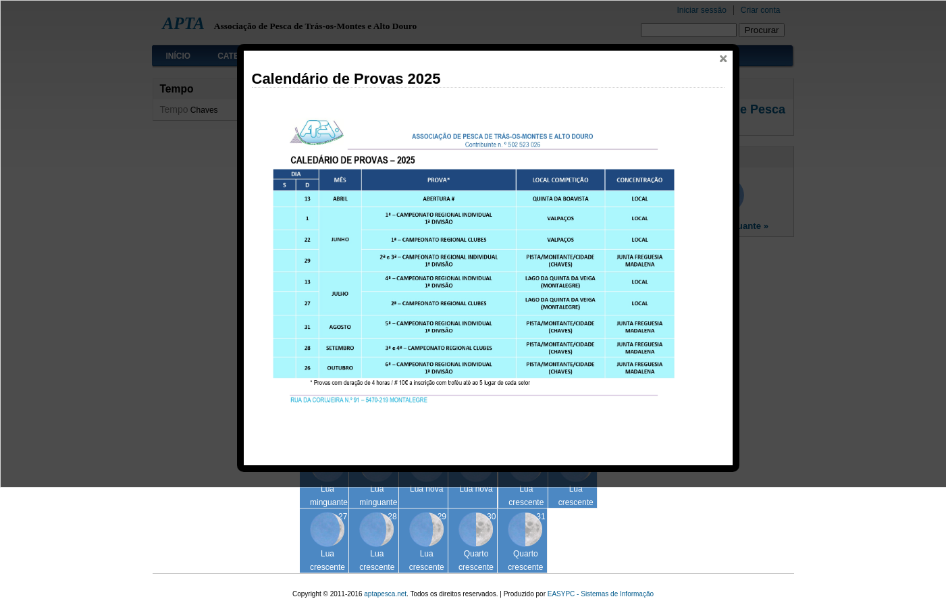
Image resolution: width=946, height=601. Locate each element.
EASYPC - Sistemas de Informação (601, 594)
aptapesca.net (385, 594)
